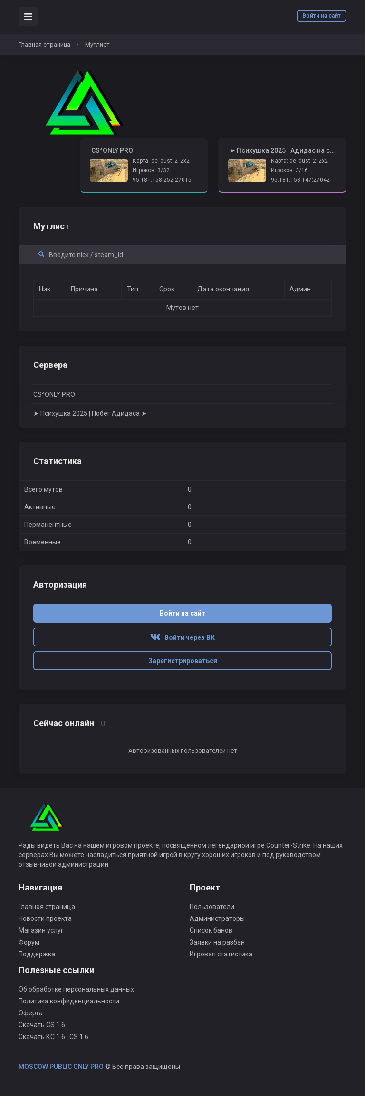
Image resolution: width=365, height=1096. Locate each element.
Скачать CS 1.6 (42, 1025)
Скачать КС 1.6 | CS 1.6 (53, 1036)
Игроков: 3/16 (289, 170)
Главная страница (44, 44)
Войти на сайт (321, 15)
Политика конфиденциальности (69, 1001)
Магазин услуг (41, 930)
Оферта (31, 1013)
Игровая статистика (221, 954)
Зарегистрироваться (182, 661)
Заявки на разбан (217, 942)
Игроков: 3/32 (151, 170)
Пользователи (212, 906)
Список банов (211, 930)
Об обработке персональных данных (76, 989)
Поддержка (37, 954)
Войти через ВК (182, 637)
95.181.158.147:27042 (300, 180)
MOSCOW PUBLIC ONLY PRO (61, 1066)
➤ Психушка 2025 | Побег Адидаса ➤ (90, 413)
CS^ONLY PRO (54, 394)
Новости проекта (45, 918)
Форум (29, 942)
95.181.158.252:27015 (162, 180)
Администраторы (217, 918)
